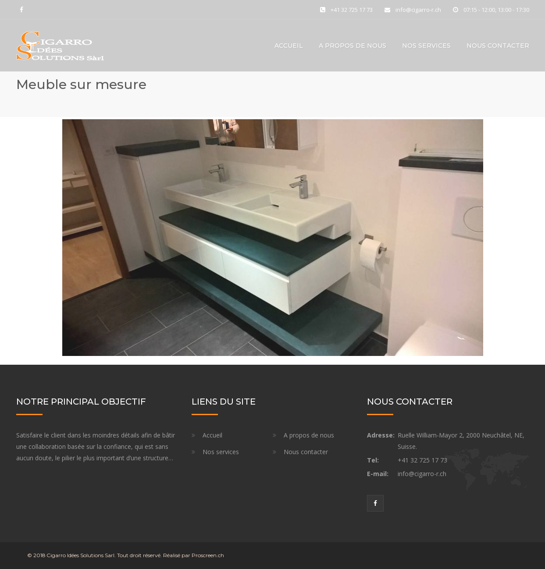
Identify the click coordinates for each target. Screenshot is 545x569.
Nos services (426, 46)
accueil (288, 46)
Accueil (212, 435)
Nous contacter (498, 46)
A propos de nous (352, 46)
